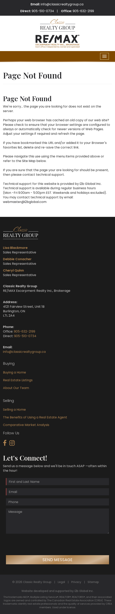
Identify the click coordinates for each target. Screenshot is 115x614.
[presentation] (36, 544)
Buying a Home (14, 372)
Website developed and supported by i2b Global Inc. (57, 591)
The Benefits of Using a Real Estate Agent (35, 417)
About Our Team (16, 388)
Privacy (76, 582)
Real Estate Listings (18, 380)
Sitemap (93, 582)
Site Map (29, 161)
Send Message (57, 560)
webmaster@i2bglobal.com (24, 202)
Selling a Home (14, 409)
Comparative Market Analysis (26, 425)
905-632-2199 (83, 11)
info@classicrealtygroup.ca (62, 4)
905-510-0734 (43, 11)
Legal (61, 582)
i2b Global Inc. (90, 183)
